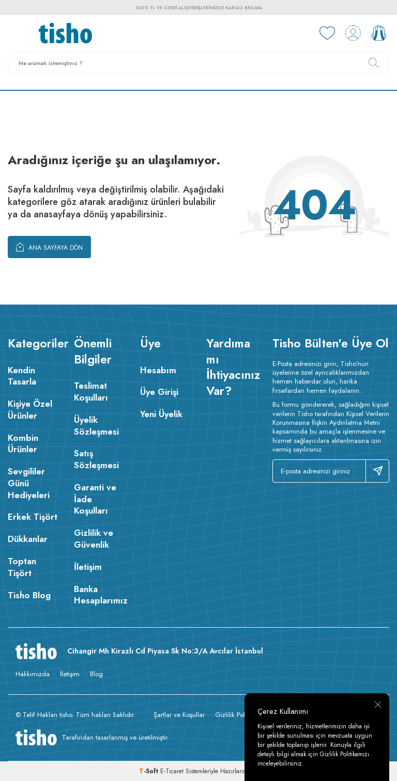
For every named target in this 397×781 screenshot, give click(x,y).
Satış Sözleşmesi (96, 459)
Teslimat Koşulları (91, 391)
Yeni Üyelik (161, 414)
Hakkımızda (33, 674)
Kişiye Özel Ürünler (30, 409)
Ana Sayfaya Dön (49, 246)
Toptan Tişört (22, 567)
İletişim (88, 567)
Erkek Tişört (32, 517)
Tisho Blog (29, 595)
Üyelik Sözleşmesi (96, 425)
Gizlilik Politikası (238, 714)
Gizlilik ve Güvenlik (93, 539)
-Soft (149, 771)
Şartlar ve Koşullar (179, 714)
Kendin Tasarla (22, 376)
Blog (96, 674)
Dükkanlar (28, 539)
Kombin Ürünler (23, 444)
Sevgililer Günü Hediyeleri (29, 483)
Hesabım (158, 370)
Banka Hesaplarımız (99, 595)
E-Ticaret (172, 771)
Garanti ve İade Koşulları (95, 499)
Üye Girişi (159, 392)
